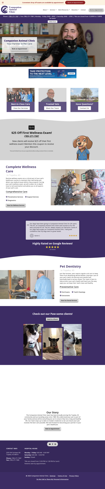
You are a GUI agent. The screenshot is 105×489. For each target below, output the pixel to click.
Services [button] (52, 10)
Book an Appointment (75, 2)
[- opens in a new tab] (52, 444)
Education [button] (75, 10)
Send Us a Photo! (52, 319)
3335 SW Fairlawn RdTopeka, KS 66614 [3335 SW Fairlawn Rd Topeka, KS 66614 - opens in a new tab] (13, 453)
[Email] (50, 444)
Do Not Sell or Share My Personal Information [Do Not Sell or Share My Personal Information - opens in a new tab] (53, 479)
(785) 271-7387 (14, 16)
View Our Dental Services (62, 300)
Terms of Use (62, 476)
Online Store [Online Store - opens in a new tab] (52, 21)
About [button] (45, 10)
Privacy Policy (74, 476)
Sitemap (52, 476)
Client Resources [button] (63, 10)
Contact (83, 10)
